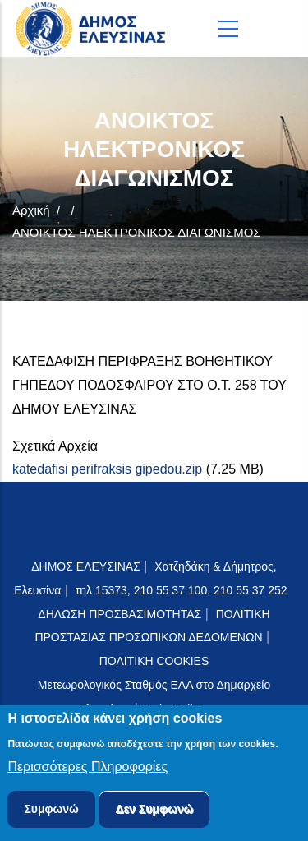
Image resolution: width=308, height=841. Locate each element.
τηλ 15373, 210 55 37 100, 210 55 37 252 (183, 590)
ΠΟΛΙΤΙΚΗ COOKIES (154, 661)
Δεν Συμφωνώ (154, 812)
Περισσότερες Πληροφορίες (87, 770)
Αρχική (31, 210)
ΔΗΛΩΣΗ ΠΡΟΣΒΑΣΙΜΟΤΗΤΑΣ (119, 614)
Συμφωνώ (51, 812)
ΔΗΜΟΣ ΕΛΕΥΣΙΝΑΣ (85, 566)
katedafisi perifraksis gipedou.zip (107, 469)
